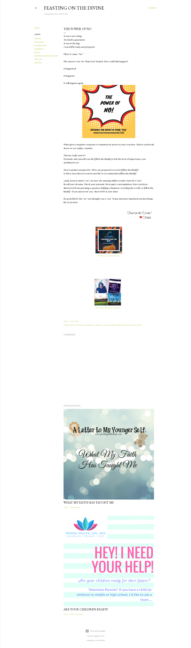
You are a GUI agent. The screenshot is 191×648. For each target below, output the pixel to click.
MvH (102, 636)
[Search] (152, 8)
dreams (37, 38)
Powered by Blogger (95, 631)
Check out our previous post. (109, 256)
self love (38, 63)
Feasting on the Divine (74, 8)
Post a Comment (76, 614)
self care (38, 59)
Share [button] (37, 28)
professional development (46, 56)
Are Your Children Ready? (86, 609)
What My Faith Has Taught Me (89, 502)
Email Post (74, 321)
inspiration (39, 49)
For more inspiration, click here (108, 308)
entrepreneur (40, 45)
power (37, 52)
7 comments (75, 507)
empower (38, 42)
